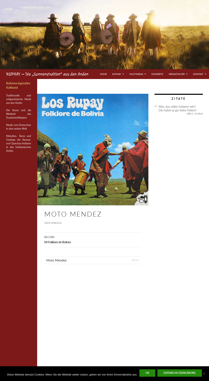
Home (103, 74)
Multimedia (136, 74)
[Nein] (204, 374)
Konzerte (157, 74)
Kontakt (198, 74)
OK (147, 372)
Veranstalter (177, 74)
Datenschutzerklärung (179, 372)
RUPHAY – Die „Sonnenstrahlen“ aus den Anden (47, 74)
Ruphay (116, 74)
